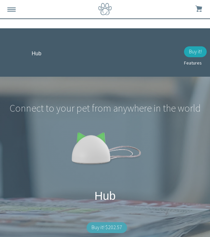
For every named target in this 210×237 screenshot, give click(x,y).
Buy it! (195, 51)
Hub (36, 53)
